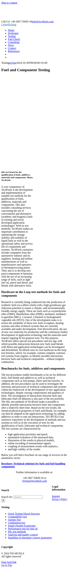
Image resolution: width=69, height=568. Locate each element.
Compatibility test (17, 516)
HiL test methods (17, 531)
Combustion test (16, 522)
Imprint (56, 496)
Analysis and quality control (23, 534)
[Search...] (28, 497)
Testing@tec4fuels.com (34, 480)
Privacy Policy (59, 499)
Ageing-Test (14, 519)
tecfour (12, 62)
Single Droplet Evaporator (22, 525)
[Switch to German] (38, 54)
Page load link (8, 562)
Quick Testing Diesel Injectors (24, 513)
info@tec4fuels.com (43, 21)
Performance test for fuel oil (23, 528)
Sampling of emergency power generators (30, 537)
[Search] (3, 500)
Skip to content (9, 2)
